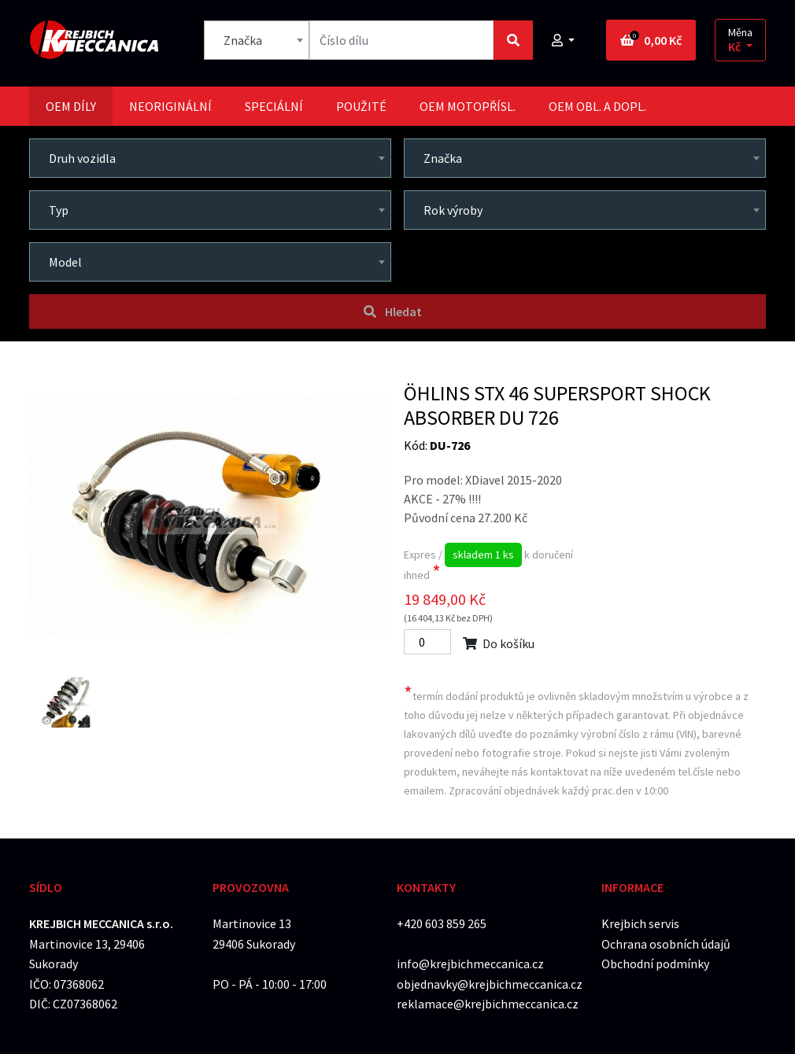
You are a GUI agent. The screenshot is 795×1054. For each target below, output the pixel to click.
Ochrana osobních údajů (665, 944)
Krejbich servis (640, 923)
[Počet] (427, 641)
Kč (735, 46)
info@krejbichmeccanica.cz (470, 963)
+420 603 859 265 (441, 923)
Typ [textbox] (58, 210)
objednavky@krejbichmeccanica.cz (489, 984)
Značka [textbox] (243, 40)
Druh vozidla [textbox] (82, 158)
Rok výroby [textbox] (453, 210)
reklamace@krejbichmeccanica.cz (488, 1004)
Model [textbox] (65, 262)
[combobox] (256, 40)
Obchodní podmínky (655, 963)
